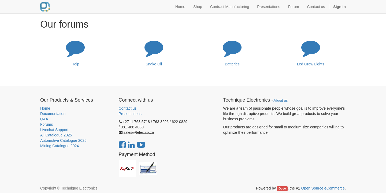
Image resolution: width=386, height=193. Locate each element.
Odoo (282, 188)
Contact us (128, 108)
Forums (46, 124)
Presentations (130, 114)
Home (45, 108)
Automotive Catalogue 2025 (63, 140)
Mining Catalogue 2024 (59, 146)
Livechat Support (54, 130)
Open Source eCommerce (323, 188)
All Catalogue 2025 (56, 135)
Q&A (44, 119)
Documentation (52, 114)
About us (280, 100)
